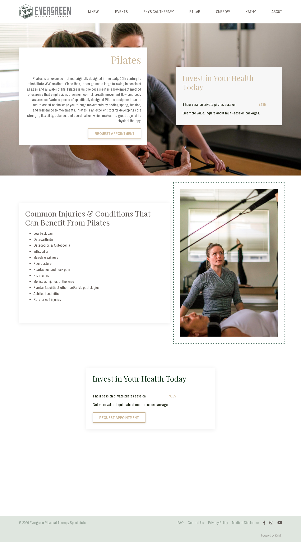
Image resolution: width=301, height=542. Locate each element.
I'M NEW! (93, 11)
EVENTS (121, 11)
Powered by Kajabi (271, 535)
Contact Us (196, 522)
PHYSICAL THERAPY (158, 11)
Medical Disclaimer (245, 522)
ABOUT (277, 11)
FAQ (180, 522)
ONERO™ (223, 11)
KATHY (251, 11)
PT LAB (194, 11)
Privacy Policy (218, 522)
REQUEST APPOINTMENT (114, 133)
